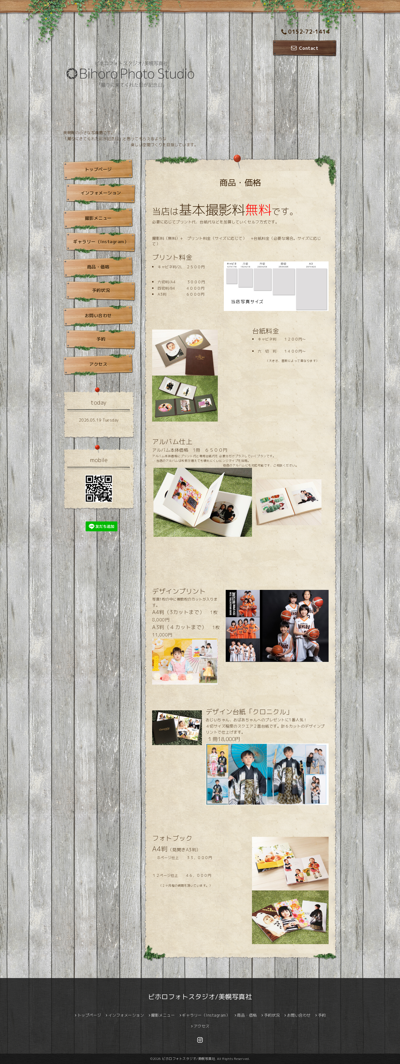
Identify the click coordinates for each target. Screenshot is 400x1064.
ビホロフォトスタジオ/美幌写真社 (200, 996)
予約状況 (101, 290)
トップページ (98, 169)
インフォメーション (100, 193)
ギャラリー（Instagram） (101, 242)
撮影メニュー (98, 218)
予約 (100, 339)
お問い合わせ (98, 316)
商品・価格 (98, 267)
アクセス (98, 364)
